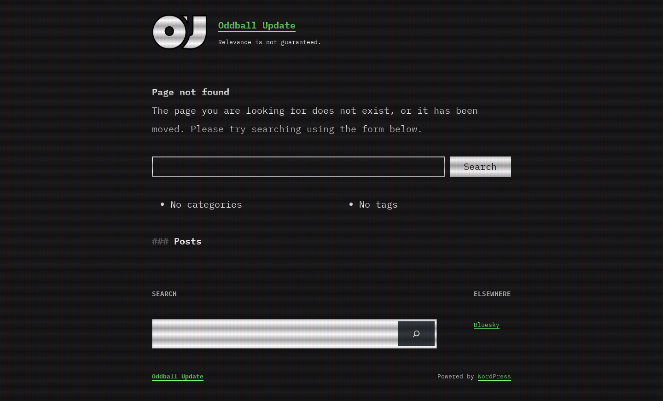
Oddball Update (257, 25)
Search (480, 166)
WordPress (494, 376)
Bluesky (487, 325)
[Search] (298, 167)
